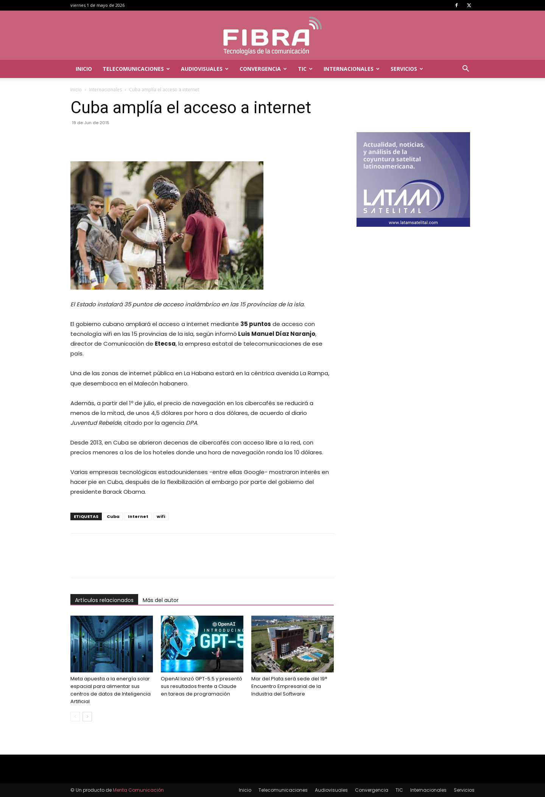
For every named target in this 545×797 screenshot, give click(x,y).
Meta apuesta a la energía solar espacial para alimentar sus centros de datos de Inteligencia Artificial (110, 690)
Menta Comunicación (138, 790)
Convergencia (263, 68)
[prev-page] (75, 716)
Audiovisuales (205, 68)
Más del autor (161, 600)
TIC (305, 68)
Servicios (407, 68)
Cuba (113, 516)
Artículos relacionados (104, 600)
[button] (465, 69)
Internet (138, 516)
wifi (161, 516)
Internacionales (352, 68)
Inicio (84, 68)
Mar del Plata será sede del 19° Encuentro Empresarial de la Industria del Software (289, 686)
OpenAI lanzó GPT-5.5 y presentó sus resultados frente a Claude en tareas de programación (201, 686)
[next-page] (87, 716)
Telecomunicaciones (136, 68)
